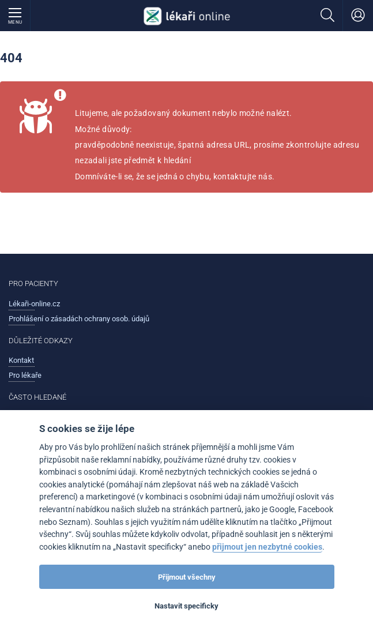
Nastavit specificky (186, 606)
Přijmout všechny (187, 577)
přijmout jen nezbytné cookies (267, 547)
